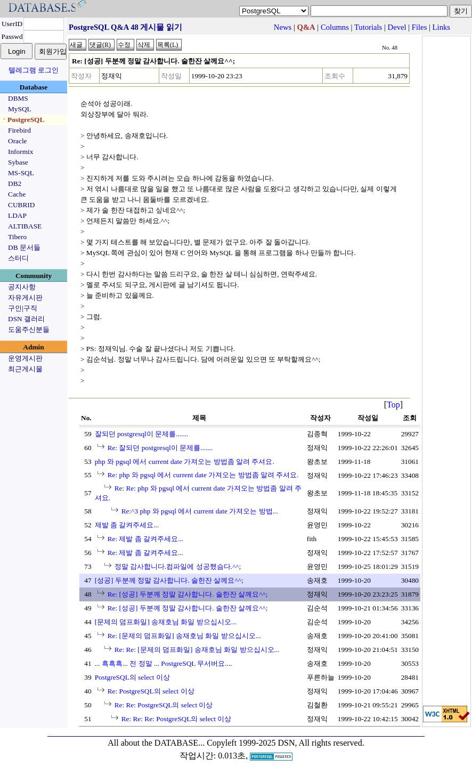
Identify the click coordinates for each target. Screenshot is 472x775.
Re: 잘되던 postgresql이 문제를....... (160, 448)
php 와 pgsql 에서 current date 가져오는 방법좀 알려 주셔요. (184, 462)
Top (393, 404)
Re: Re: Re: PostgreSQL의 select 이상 (176, 719)
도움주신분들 (29, 329)
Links (441, 27)
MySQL (19, 109)
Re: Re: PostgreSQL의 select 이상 (164, 705)
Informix (20, 152)
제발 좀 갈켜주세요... (127, 525)
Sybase (18, 162)
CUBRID (21, 205)
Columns (335, 27)
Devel (397, 27)
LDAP (17, 215)
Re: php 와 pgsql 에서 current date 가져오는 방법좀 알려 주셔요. (203, 475)
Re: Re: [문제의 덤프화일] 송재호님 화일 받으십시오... (197, 650)
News (282, 27)
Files (419, 27)
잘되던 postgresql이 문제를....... (142, 434)
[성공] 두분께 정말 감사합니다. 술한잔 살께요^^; (169, 580)
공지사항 (22, 287)
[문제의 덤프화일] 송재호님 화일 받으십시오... (166, 622)
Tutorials (368, 27)
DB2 (14, 183)
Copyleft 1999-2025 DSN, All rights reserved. (285, 742)
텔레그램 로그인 (34, 70)
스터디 (18, 258)
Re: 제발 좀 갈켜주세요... (146, 539)
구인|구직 (22, 308)
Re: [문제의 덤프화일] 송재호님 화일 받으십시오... (184, 636)
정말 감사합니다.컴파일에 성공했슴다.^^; (178, 566)
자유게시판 (25, 297)
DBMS (18, 98)
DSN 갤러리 (26, 319)
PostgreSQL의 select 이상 (132, 677)
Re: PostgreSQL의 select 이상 (151, 691)
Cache (17, 194)
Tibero (17, 237)
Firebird (19, 130)
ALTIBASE (25, 226)
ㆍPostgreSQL (22, 120)
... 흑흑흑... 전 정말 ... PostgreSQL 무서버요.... (163, 663)
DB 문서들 (24, 247)
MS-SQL (21, 173)
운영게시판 (25, 358)
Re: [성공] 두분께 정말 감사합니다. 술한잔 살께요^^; (188, 594)
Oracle (17, 141)
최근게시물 (25, 369)
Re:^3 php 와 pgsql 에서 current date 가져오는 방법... (199, 511)
